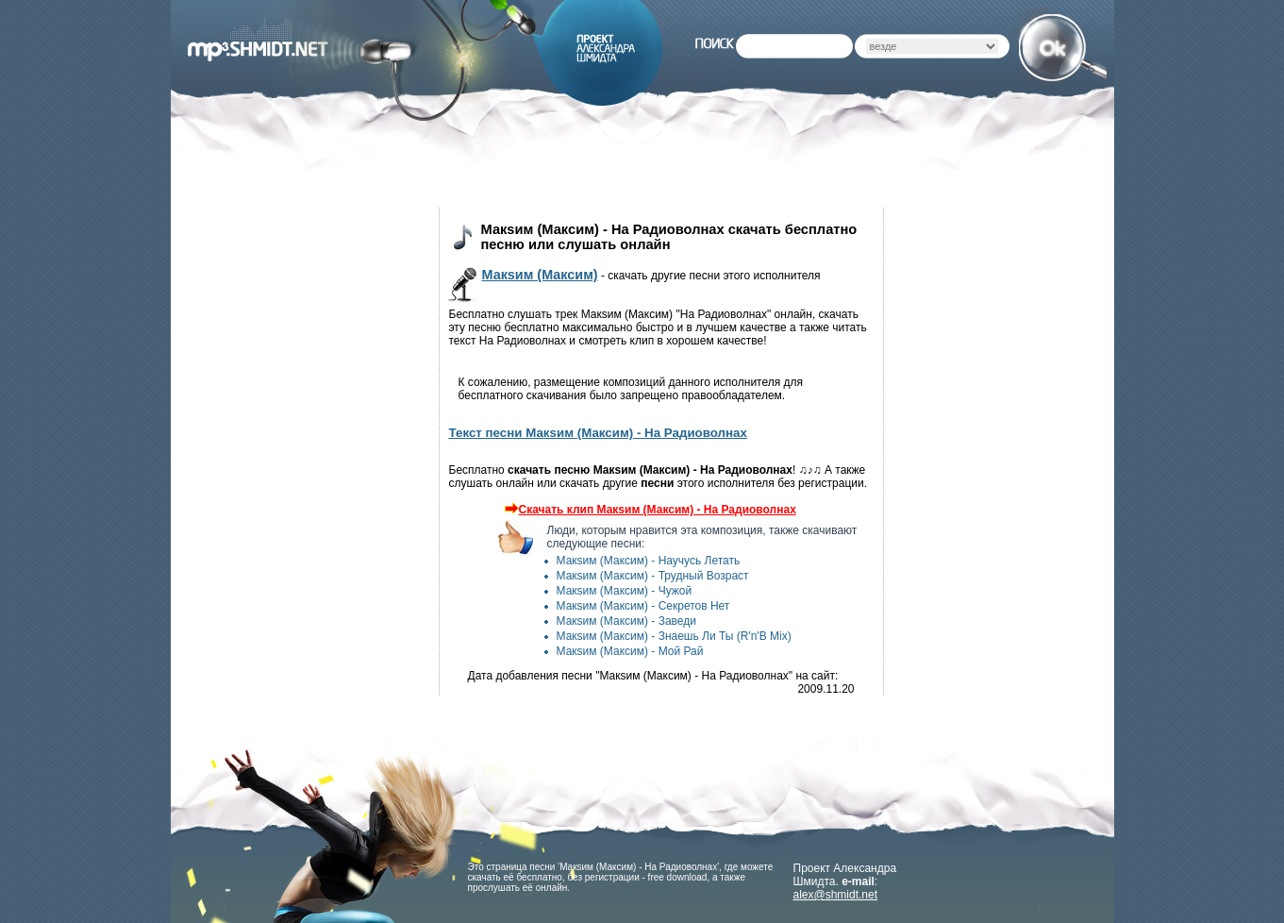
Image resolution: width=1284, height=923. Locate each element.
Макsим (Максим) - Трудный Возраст (653, 575)
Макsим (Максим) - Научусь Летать (649, 560)
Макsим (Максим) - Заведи (626, 621)
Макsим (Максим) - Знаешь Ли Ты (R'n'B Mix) (674, 636)
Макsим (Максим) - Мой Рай (630, 651)
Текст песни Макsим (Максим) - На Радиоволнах (598, 433)
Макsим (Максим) (540, 274)
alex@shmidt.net (835, 894)
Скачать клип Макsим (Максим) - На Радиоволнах (648, 509)
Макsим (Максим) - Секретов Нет (643, 606)
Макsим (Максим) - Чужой (624, 590)
